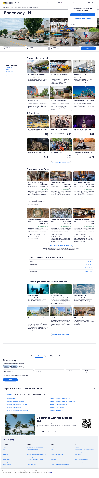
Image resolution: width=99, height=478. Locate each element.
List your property (69, 2)
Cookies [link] (52, 449)
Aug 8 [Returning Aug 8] (86, 372)
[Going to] (49, 371)
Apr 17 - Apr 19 (88, 271)
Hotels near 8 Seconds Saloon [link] (14, 407)
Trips (85, 2)
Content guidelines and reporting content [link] (60, 464)
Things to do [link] (9, 67)
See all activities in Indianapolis (61, 162)
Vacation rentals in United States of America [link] (36, 452)
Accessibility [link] (53, 459)
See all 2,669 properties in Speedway (61, 245)
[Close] (96, 473)
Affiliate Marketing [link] (7, 464)
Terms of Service (15, 474)
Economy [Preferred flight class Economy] (93, 367)
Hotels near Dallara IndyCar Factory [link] (15, 401)
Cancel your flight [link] (78, 452)
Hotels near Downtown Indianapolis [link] (58, 404)
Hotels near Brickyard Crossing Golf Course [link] (17, 404)
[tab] (32, 356)
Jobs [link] (4, 449)
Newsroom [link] (5, 457)
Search (88, 48)
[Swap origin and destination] (34, 371)
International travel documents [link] (81, 459)
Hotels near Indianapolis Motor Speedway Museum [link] (62, 401)
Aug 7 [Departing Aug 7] (70, 372)
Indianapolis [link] (29, 7)
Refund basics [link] (78, 454)
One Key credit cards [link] (31, 464)
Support (79, 2)
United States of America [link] (16, 7)
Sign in (94, 2)
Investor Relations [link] (6, 459)
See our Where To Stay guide (60, 334)
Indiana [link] (24, 7)
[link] (82, 24)
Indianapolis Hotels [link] (11, 398)
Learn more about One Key (83, 18)
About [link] (4, 447)
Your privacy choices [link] (55, 462)
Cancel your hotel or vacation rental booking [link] (84, 449)
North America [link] (6, 7)
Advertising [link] (5, 462)
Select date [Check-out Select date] (33, 49)
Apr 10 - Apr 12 (88, 268)
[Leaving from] (18, 371)
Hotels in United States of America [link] (34, 449)
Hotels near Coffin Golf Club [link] (56, 410)
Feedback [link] (5, 467)
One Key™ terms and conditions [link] (57, 454)
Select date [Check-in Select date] (9, 49)
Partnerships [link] (5, 454)
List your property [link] (6, 452)
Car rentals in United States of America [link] (35, 459)
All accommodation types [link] (32, 462)
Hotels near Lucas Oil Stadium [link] (57, 407)
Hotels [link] (7, 69)
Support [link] (77, 447)
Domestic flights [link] (30, 457)
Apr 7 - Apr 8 (89, 264)
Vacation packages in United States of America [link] (36, 454)
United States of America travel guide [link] (35, 447)
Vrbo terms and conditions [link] (56, 457)
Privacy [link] (52, 447)
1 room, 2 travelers (82, 367)
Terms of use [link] (53, 452)
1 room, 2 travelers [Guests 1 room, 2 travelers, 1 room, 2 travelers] (58, 49)
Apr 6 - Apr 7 (89, 261)
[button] (49, 388)
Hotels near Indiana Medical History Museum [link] (17, 410)
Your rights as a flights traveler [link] (81, 462)
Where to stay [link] (9, 71)
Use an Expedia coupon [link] (80, 457)
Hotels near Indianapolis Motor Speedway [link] (60, 398)
